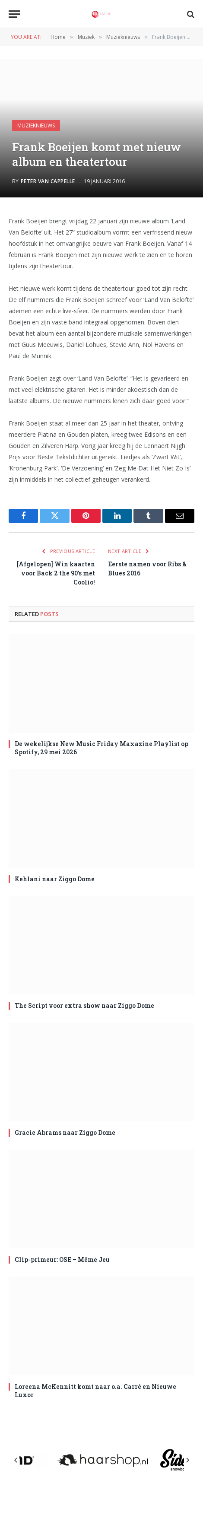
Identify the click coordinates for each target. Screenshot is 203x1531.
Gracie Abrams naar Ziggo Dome (65, 1132)
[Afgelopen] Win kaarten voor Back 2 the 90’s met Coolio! (56, 573)
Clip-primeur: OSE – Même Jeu (62, 1259)
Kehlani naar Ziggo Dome (55, 879)
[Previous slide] (16, 1460)
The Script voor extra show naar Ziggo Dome (84, 1005)
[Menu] (14, 14)
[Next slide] (187, 1460)
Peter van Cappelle (48, 181)
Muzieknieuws (36, 125)
